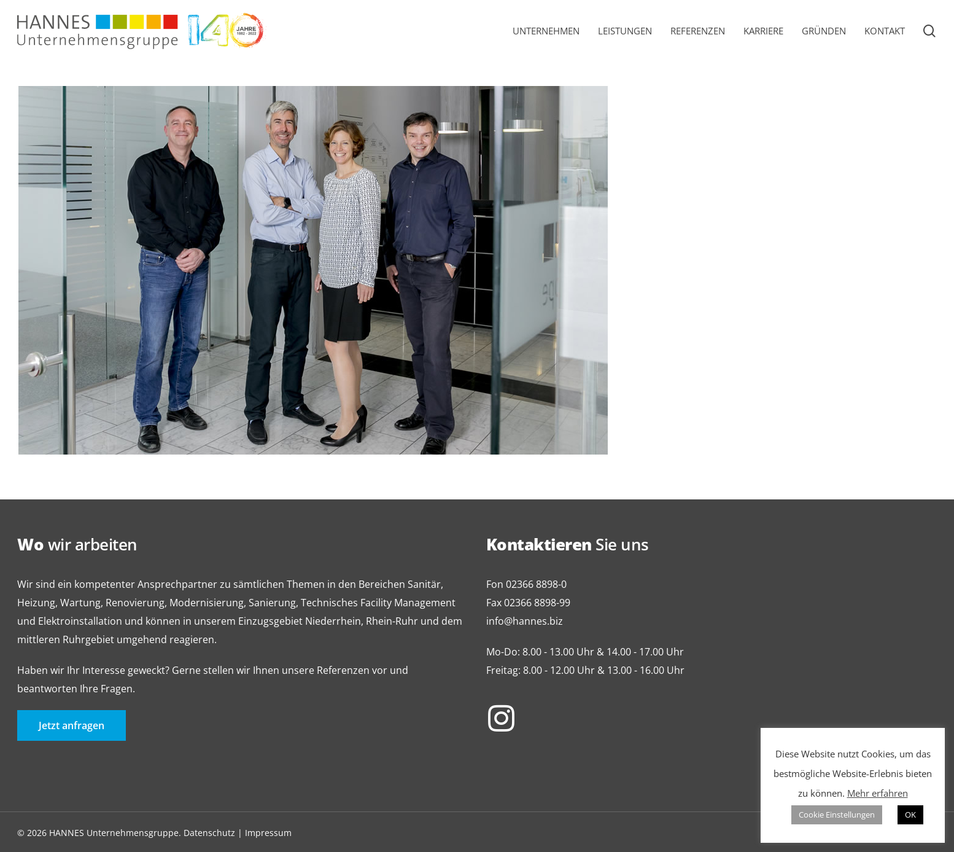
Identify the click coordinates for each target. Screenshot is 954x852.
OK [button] (910, 814)
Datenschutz (209, 832)
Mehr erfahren (877, 793)
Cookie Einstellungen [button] (837, 814)
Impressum (268, 832)
